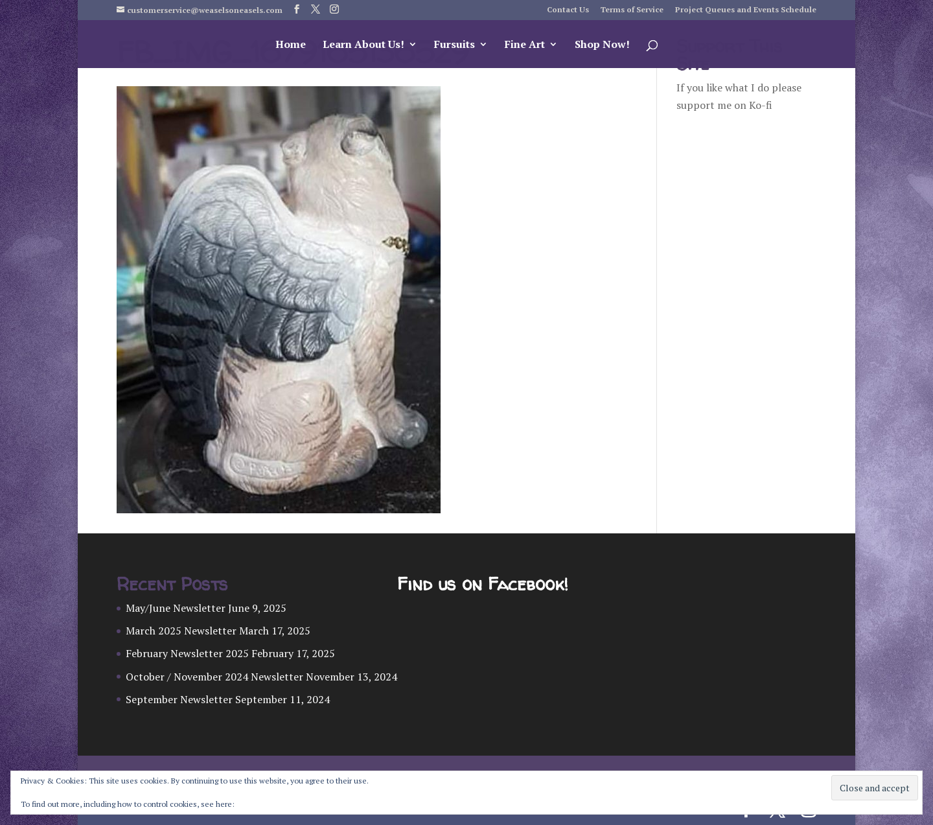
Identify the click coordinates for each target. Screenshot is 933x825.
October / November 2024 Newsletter (214, 676)
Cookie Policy (259, 804)
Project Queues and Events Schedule (745, 10)
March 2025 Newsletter (181, 630)
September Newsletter (179, 699)
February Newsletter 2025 (187, 653)
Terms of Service (632, 10)
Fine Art (525, 45)
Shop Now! (602, 45)
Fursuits (454, 45)
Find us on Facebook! (482, 584)
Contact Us (568, 10)
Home (290, 45)
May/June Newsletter (175, 608)
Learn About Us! (363, 45)
